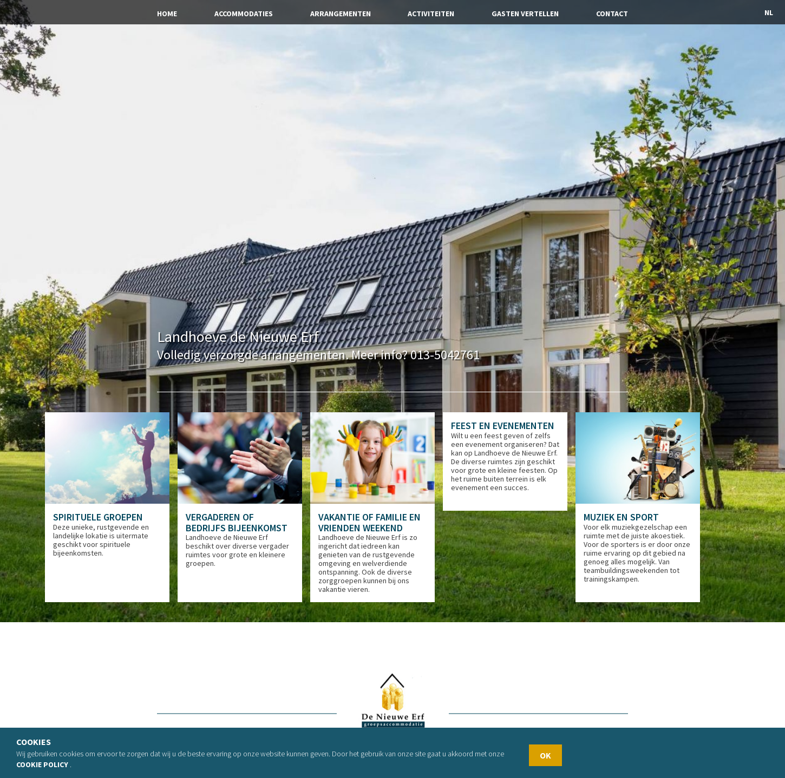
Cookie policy (42, 764)
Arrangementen (340, 13)
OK (545, 755)
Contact (612, 13)
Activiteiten (431, 13)
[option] (111, 503)
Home (167, 13)
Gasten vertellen (525, 13)
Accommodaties (243, 13)
